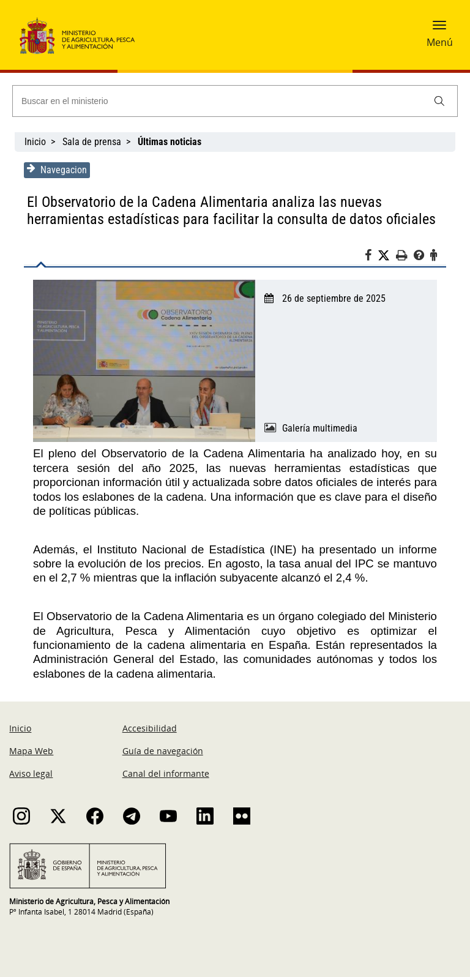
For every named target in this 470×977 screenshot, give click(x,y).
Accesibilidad (149, 728)
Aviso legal (31, 773)
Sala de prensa (91, 142)
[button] (439, 28)
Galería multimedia (319, 428)
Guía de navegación (162, 751)
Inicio (35, 142)
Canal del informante (165, 773)
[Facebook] (371, 257)
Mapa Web (31, 751)
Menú (440, 42)
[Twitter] (387, 256)
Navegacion (57, 169)
